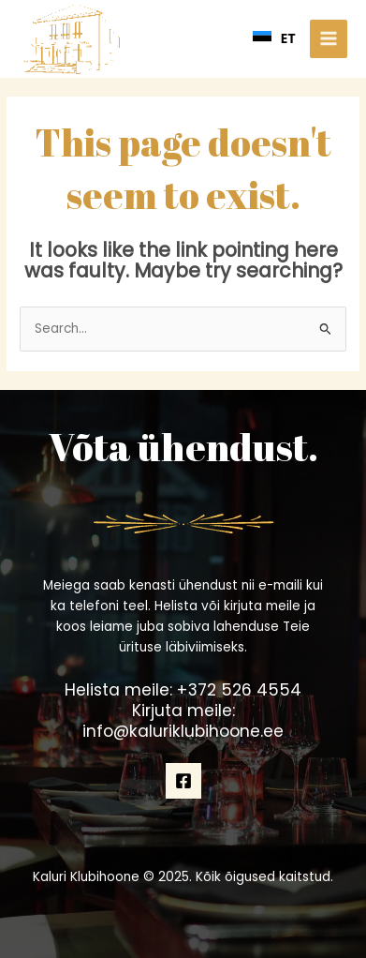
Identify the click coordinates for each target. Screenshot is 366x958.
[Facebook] (183, 781)
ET (274, 38)
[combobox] (274, 38)
